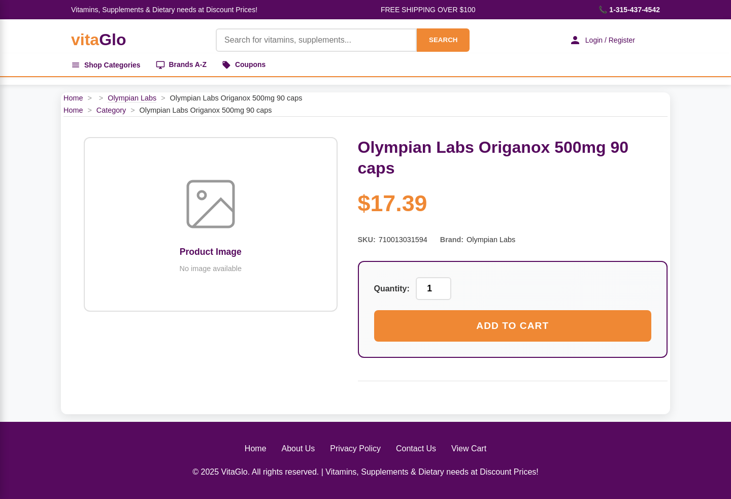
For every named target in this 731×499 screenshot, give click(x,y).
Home (73, 98)
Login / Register (602, 40)
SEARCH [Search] (442, 40)
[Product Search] (315, 40)
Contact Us (416, 449)
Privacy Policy (355, 449)
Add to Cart (512, 326)
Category (111, 110)
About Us (298, 449)
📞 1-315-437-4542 (629, 10)
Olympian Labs (132, 98)
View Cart (468, 449)
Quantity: (392, 289)
